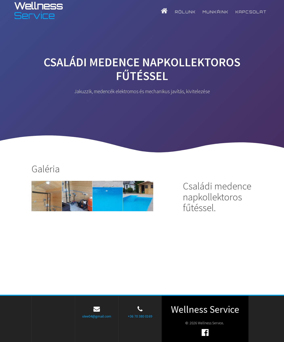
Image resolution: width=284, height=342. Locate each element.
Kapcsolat (251, 12)
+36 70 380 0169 (140, 316)
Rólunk (185, 12)
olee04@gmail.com (96, 316)
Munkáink (216, 12)
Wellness (38, 10)
